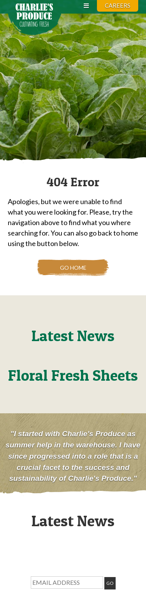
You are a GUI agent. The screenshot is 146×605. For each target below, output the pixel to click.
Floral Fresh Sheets (73, 375)
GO (110, 583)
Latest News (73, 335)
